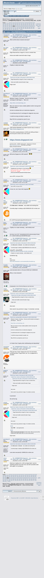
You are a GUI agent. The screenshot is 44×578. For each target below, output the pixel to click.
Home (6, 15)
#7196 (39, 348)
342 (9, 24)
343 (11, 24)
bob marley (5, 201)
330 (17, 23)
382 (25, 27)
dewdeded (6, 346)
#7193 (39, 266)
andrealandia (6, 149)
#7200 (39, 459)
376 (13, 27)
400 (29, 28)
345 (15, 24)
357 (7, 26)
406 (9, 29)
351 (27, 24)
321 (32, 22)
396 (21, 28)
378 (17, 27)
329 (15, 23)
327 (11, 23)
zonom (5, 73)
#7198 (39, 403)
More (27, 15)
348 (21, 24)
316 (22, 22)
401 (31, 28)
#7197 (39, 372)
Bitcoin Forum (6, 19)
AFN (4, 60)
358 (9, 26)
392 (13, 28)
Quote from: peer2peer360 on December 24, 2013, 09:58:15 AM (23, 317)
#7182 (39, 48)
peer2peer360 (7, 93)
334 (25, 23)
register (20, 8)
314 (18, 22)
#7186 (39, 124)
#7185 (39, 94)
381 (23, 27)
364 (22, 26)
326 (9, 23)
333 (23, 23)
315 (20, 22)
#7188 (39, 163)
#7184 (39, 74)
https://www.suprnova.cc (15, 145)
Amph (5, 288)
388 (5, 28)
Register (23, 15)
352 (29, 24)
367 (28, 26)
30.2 (8, 13)
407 (11, 29)
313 (16, 22)
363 (20, 26)
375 (11, 27)
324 (5, 23)
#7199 (39, 440)
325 (7, 23)
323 (3, 23)
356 (5, 26)
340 (5, 24)
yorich (5, 161)
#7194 (39, 290)
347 (19, 24)
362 (18, 26)
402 (33, 28)
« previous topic (38, 24)
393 (15, 28)
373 (7, 27)
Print (39, 28)
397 (23, 28)
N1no (4, 222)
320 (30, 22)
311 (12, 22)
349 (23, 24)
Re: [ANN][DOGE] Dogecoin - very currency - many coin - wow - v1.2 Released (25, 35)
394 (17, 28)
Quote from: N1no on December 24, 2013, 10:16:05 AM (21, 251)
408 (13, 29)
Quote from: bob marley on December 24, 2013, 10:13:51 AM (22, 243)
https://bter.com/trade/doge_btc (18, 103)
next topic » (39, 26)
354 (33, 24)
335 (27, 23)
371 (3, 27)
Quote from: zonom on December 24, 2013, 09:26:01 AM (22, 166)
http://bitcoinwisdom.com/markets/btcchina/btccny (22, 261)
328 (13, 23)
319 (28, 22)
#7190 (39, 201)
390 (9, 28)
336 (29, 23)
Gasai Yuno (5, 458)
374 (9, 27)
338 (33, 23)
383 (27, 27)
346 (17, 24)
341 (7, 24)
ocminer (5, 122)
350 (25, 24)
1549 (21, 29)
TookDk (5, 265)
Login (18, 15)
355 (3, 26)
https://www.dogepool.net (17, 129)
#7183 (39, 61)
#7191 (39, 223)
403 (3, 29)
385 (31, 27)
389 (7, 28)
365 (24, 26)
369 (32, 26)
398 (25, 28)
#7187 (39, 150)
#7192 (39, 239)
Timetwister (6, 35)
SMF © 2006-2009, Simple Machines (30, 498)
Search (14, 15)
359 (11, 26)
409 (15, 29)
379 (19, 27)
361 (16, 26)
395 (19, 28)
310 (10, 22)
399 (27, 28)
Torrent (5, 14)
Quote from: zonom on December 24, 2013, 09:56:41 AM (22, 293)
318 (26, 22)
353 (31, 24)
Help (11, 15)
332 (21, 23)
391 (11, 28)
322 (34, 22)
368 (30, 26)
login (16, 8)
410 (17, 29)
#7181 (39, 36)
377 (15, 27)
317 (24, 22)
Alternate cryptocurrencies (17, 19)
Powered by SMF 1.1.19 (16, 498)
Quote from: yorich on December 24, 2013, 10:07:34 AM (21, 184)
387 (3, 28)
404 (5, 29)
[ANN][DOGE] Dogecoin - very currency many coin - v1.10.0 (25, 20)
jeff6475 (5, 370)
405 (7, 29)
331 (19, 23)
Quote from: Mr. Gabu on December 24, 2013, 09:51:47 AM (22, 77)
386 (33, 27)
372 (5, 27)
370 (34, 26)
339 (3, 24)
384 (29, 27)
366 (26, 26)
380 (21, 27)
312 (14, 22)
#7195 (39, 313)
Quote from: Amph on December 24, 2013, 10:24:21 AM (21, 375)
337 (31, 23)
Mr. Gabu (5, 47)
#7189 (39, 181)
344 (13, 24)
